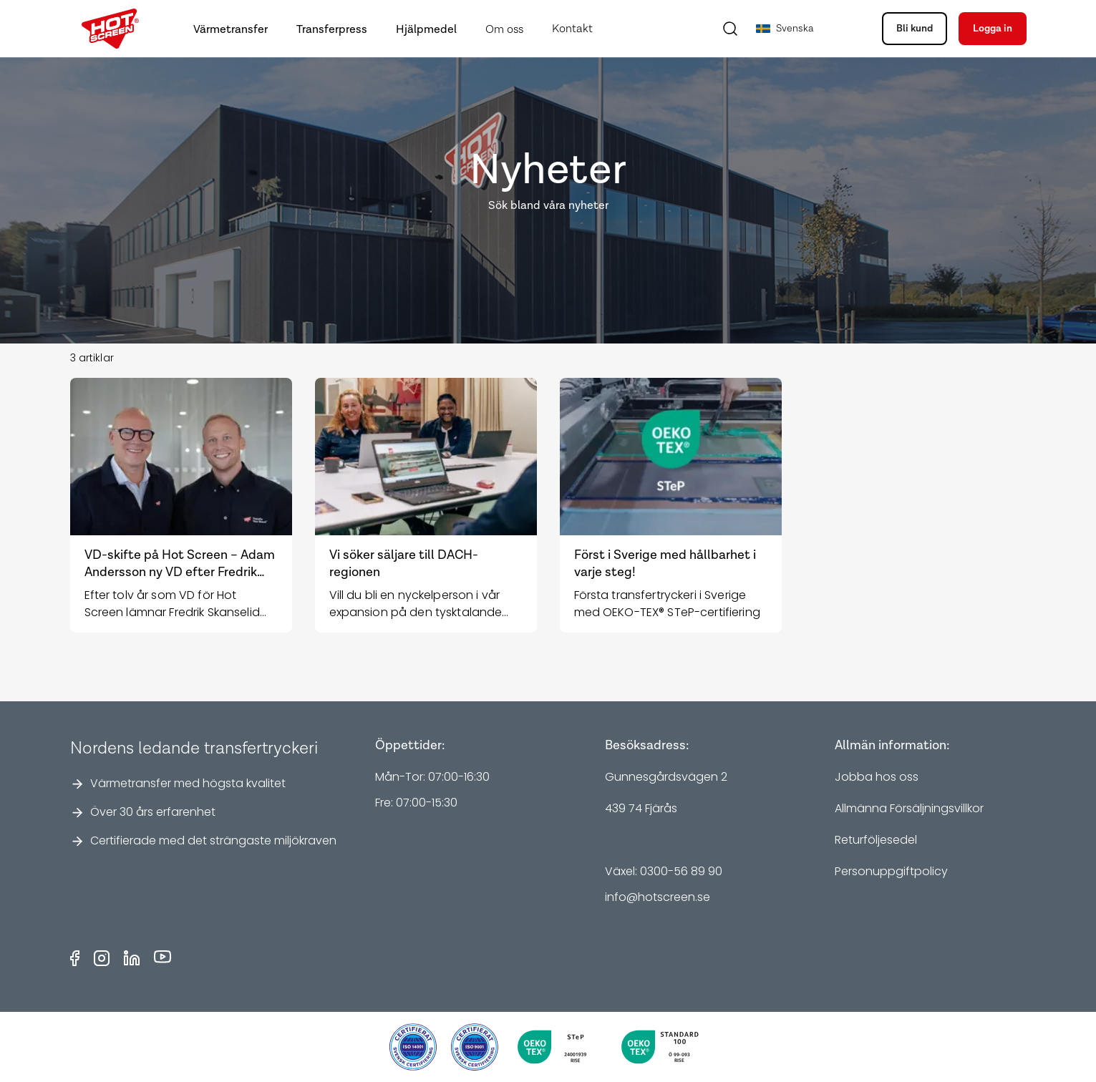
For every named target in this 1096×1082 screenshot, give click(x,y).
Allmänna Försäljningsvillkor (909, 808)
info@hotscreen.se (657, 897)
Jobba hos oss (876, 777)
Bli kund (914, 28)
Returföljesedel (876, 840)
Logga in (992, 28)
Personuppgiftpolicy (891, 871)
